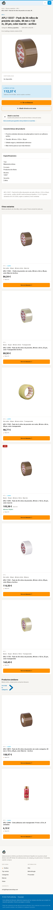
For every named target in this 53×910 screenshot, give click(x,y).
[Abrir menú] (49, 3)
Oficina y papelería (10, 8)
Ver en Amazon (26, 102)
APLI (17, 8)
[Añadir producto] (45, 3)
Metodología (31, 871)
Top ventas (5, 871)
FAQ (29, 868)
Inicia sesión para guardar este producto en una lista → (19, 121)
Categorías (5, 874)
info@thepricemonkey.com (10, 889)
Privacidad (31, 874)
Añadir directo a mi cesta (26, 108)
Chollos (5, 868)
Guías (3, 881)
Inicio (3, 8)
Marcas (4, 878)
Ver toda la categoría (8, 687)
